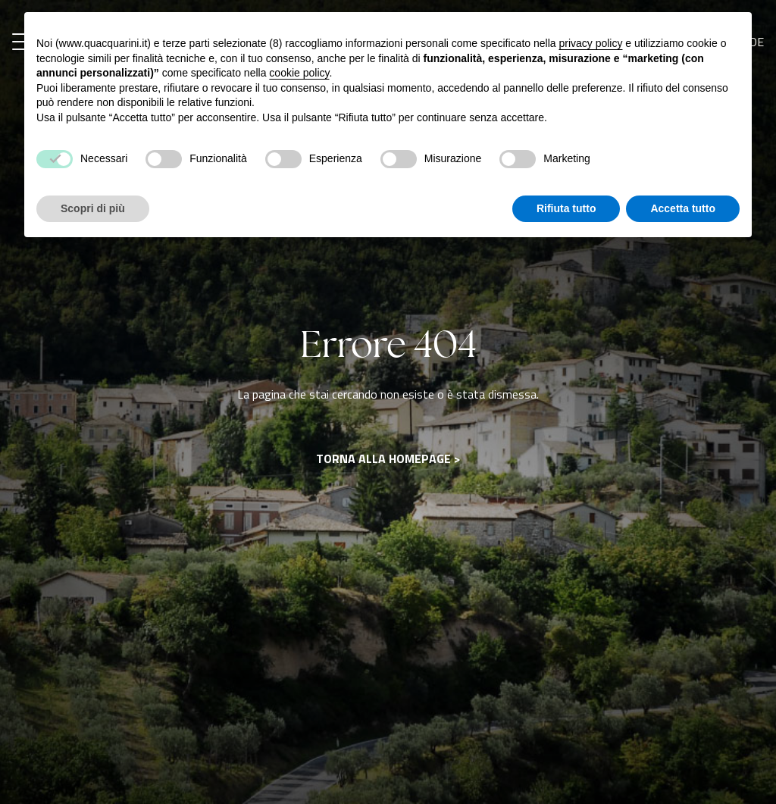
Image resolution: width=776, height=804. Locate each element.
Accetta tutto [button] (682, 208)
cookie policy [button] (299, 73)
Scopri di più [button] (93, 208)
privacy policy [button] (590, 43)
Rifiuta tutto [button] (566, 208)
